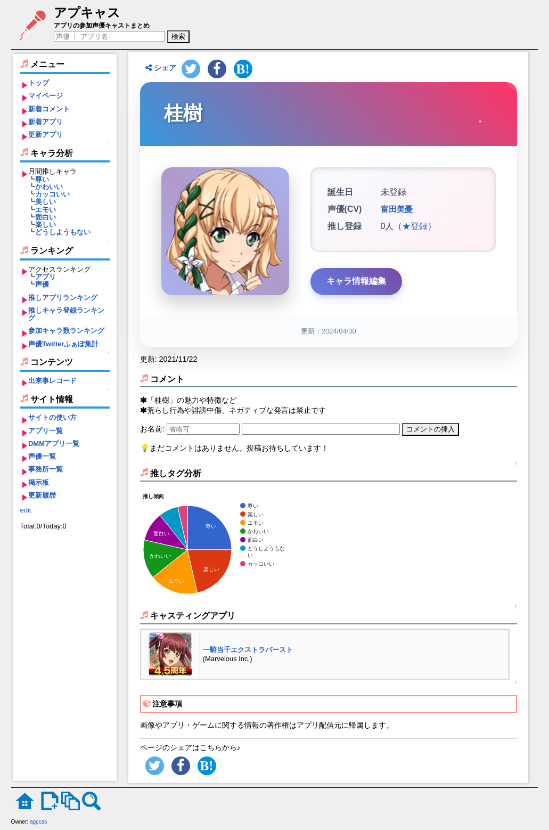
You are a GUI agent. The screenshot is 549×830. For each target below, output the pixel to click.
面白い (45, 217)
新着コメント (49, 109)
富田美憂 (396, 209)
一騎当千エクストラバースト (248, 650)
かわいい (49, 187)
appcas (38, 822)
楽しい (45, 225)
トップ (38, 83)
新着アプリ (45, 122)
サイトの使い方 (52, 417)
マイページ (45, 96)
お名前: (153, 429)
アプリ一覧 (45, 431)
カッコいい (52, 194)
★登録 (415, 226)
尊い (42, 179)
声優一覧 (42, 456)
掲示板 (38, 482)
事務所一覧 (45, 469)
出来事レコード (52, 381)
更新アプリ (45, 135)
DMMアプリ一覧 (53, 443)
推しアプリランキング (62, 298)
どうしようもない (63, 232)
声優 (42, 284)
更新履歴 (42, 495)
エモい (45, 210)
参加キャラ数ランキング (66, 331)
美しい (45, 202)
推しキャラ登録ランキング (66, 314)
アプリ (45, 277)
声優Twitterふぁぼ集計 (63, 344)
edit (25, 510)
